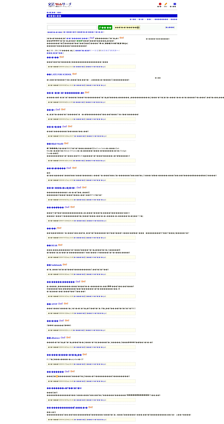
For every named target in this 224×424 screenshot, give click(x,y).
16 (106, 51)
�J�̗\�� (56, 127)
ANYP (54, 304)
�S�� (55, 57)
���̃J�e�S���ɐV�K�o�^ (90, 32)
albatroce (55, 338)
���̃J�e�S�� (55, 32)
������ (57, 372)
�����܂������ (63, 282)
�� (59, 12)
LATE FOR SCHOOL (61, 74)
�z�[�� (51, 12)
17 (109, 51)
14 (102, 51)
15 (104, 51)
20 (115, 51)
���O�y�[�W (83, 51)
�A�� (173, 4)
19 (113, 51)
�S (52, 110)
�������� (161, 19)
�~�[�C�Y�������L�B (67, 93)
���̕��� (57, 207)
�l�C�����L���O (77, 38)
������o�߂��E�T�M (66, 388)
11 (95, 51)
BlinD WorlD (57, 144)
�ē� (159, 4)
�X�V (141, 19)
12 (97, 51)
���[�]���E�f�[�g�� (66, 355)
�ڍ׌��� (170, 27)
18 (111, 51)
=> (118, 51)
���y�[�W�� (55, 53)
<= (93, 51)
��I (53, 228)
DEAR (54, 245)
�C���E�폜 (70, 32)
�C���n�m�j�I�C (63, 188)
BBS (165, 4)
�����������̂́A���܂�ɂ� (69, 408)
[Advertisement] (157, 57)
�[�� (54, 321)
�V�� (133, 19)
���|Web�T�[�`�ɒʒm (95, 67)
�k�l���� (58, 168)
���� (174, 19)
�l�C (149, 19)
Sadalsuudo (56, 265)
